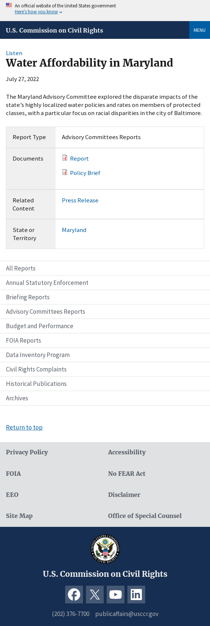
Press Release (80, 200)
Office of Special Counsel (144, 515)
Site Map (19, 515)
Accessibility (127, 452)
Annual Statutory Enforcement (47, 283)
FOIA (13, 473)
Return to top (24, 427)
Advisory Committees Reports (45, 311)
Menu (200, 30)
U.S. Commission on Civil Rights (54, 30)
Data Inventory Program (38, 355)
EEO (12, 494)
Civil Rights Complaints (36, 369)
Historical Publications (36, 384)
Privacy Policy (27, 452)
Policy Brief (85, 173)
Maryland (74, 230)
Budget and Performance (39, 326)
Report (79, 158)
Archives (17, 398)
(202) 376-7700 (70, 614)
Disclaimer (124, 494)
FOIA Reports (23, 340)
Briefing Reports (28, 297)
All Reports (21, 268)
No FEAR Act (127, 473)
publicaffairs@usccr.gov (127, 614)
